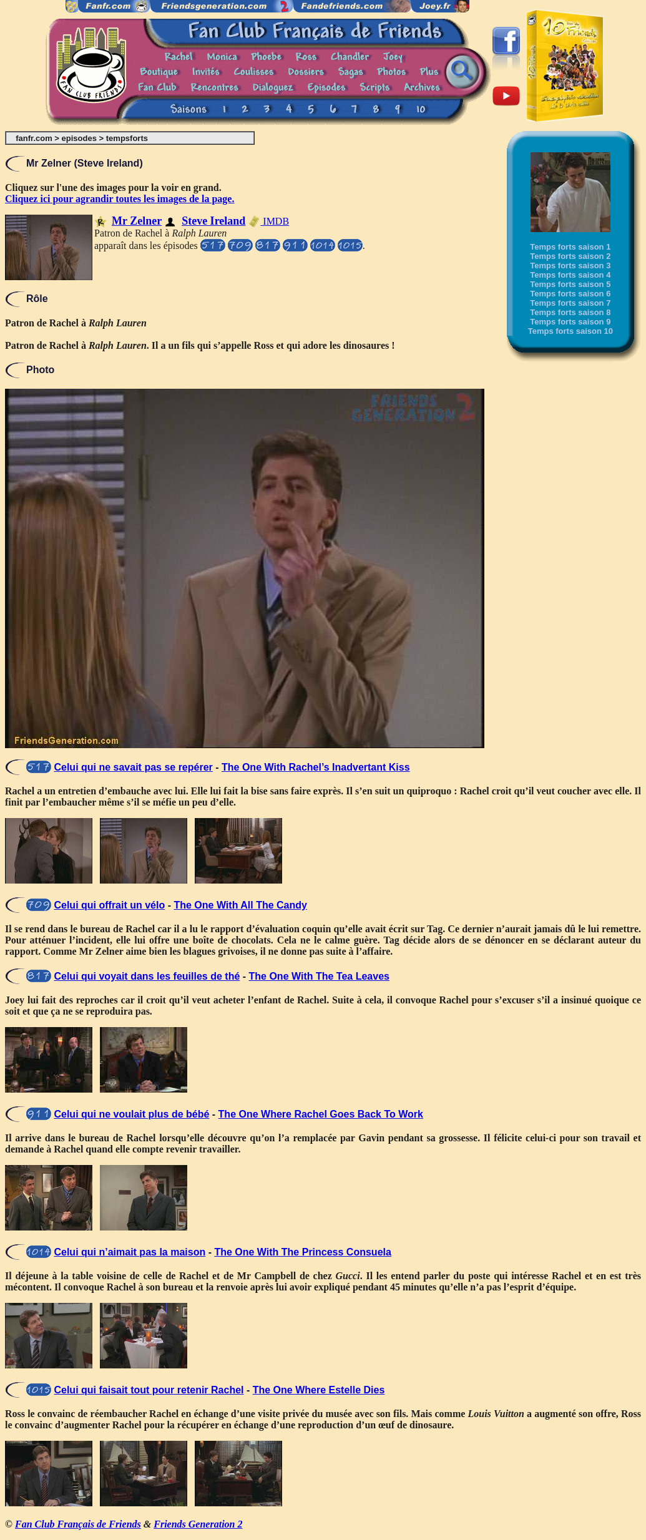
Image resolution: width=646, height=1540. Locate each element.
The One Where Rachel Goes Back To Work (320, 1114)
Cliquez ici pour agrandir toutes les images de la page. (119, 198)
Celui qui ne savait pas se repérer (133, 767)
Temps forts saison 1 (570, 246)
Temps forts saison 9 (570, 321)
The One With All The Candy (240, 905)
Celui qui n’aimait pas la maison (129, 1252)
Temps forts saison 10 (570, 331)
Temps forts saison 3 (570, 265)
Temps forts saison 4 (570, 275)
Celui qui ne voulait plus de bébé (131, 1114)
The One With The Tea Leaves (319, 976)
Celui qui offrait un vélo (109, 905)
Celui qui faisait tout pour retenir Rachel (148, 1390)
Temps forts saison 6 (570, 293)
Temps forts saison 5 (570, 284)
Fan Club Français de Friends (78, 1524)
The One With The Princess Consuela (302, 1252)
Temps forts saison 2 (570, 256)
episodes (79, 138)
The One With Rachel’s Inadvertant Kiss (316, 767)
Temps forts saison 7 (570, 303)
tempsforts (127, 138)
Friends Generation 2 (198, 1524)
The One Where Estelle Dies (319, 1390)
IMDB (268, 221)
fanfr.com (34, 138)
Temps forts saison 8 (570, 312)
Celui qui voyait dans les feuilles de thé (147, 976)
